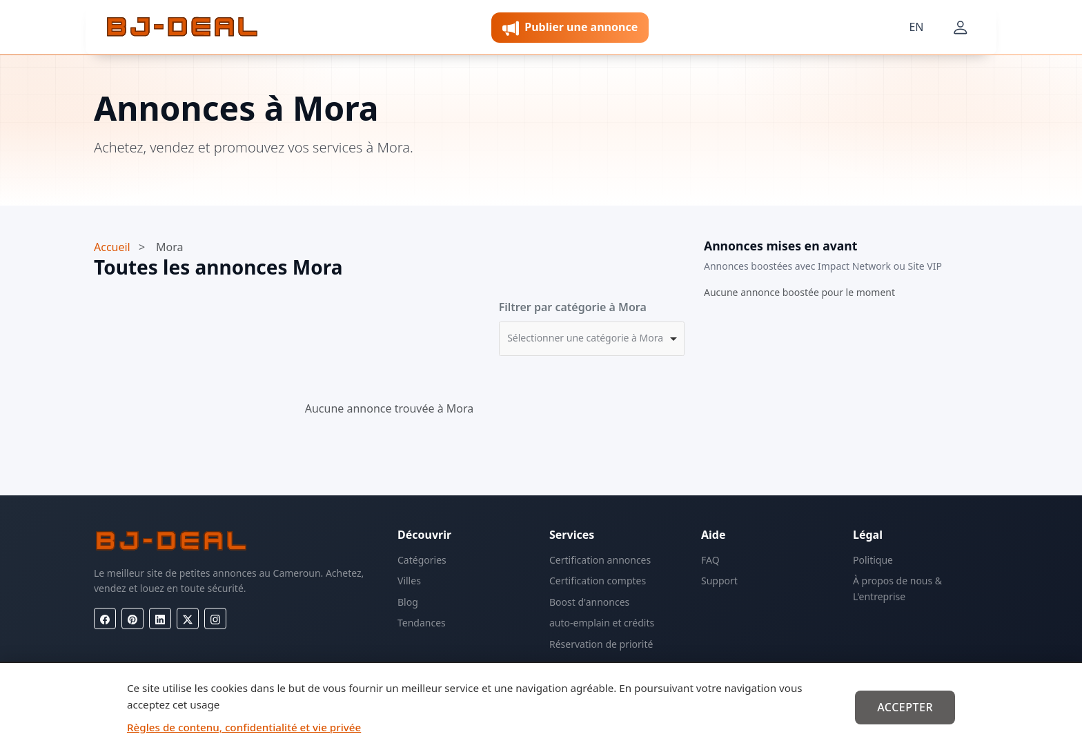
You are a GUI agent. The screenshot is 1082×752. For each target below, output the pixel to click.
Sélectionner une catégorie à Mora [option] (585, 337)
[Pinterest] (132, 618)
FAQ (710, 559)
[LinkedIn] (160, 618)
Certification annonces (600, 559)
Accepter (905, 707)
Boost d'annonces (589, 601)
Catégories (421, 559)
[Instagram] (215, 618)
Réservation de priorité (601, 644)
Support (719, 580)
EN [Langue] (916, 26)
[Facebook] (105, 618)
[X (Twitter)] (188, 618)
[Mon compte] (960, 27)
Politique (873, 559)
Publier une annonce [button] (570, 28)
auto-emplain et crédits (601, 622)
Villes (409, 580)
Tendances (421, 622)
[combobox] (592, 338)
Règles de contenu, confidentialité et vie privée (244, 727)
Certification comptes (597, 580)
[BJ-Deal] (182, 27)
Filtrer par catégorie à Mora (573, 307)
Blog (407, 601)
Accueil (112, 247)
